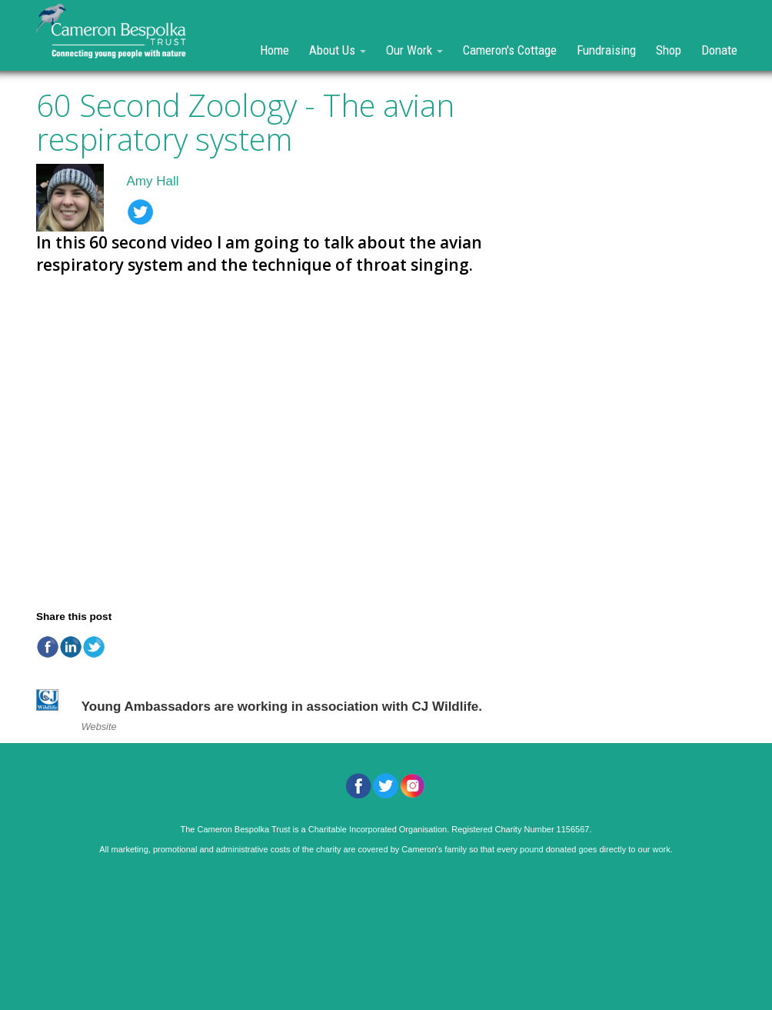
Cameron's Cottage (510, 50)
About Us (337, 50)
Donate (719, 50)
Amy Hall (153, 181)
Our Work (414, 50)
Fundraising (606, 50)
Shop (668, 50)
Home (274, 50)
